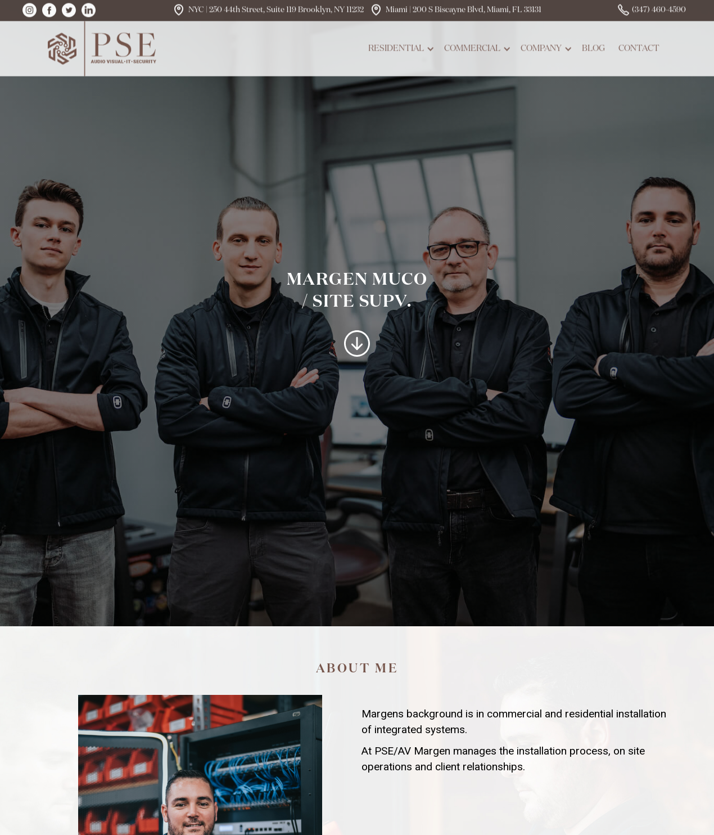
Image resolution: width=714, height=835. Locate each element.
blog (593, 46)
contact (638, 46)
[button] (399, 47)
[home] (104, 46)
